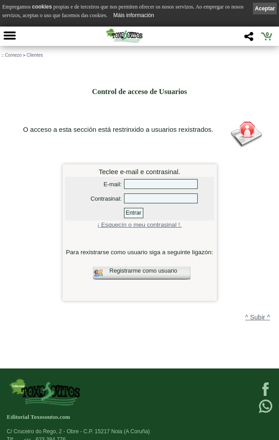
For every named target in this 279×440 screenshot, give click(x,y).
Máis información (133, 15)
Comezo (13, 55)
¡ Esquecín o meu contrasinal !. (139, 224)
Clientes (35, 55)
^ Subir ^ (257, 317)
